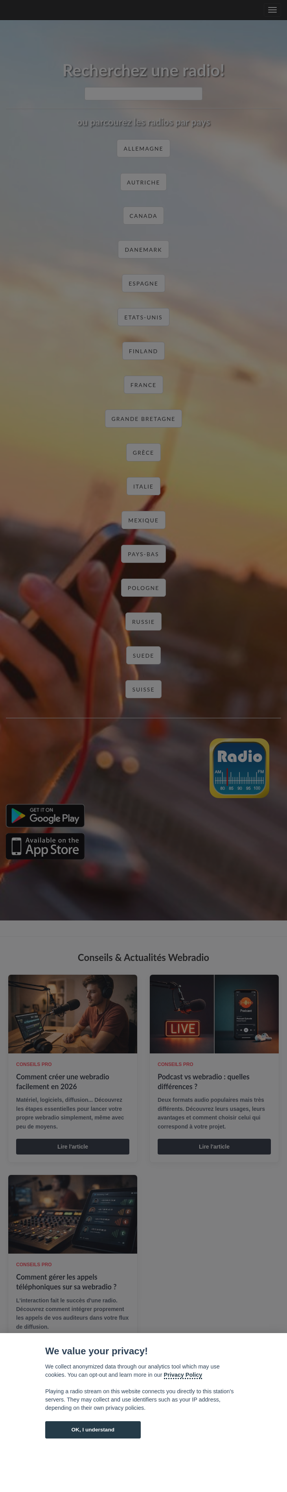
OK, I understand (92, 1430)
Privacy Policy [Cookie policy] (183, 1375)
